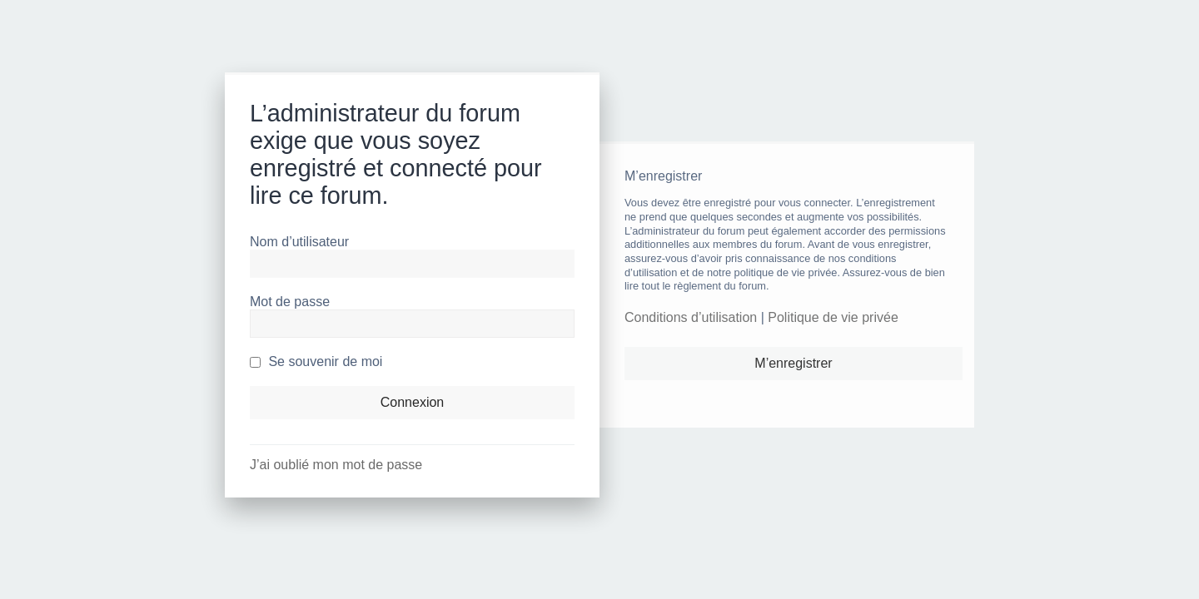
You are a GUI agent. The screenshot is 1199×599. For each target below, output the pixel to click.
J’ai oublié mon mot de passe (336, 465)
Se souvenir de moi (316, 361)
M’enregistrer (793, 363)
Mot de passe (290, 302)
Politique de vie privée (833, 317)
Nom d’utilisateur (299, 242)
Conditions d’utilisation (690, 317)
